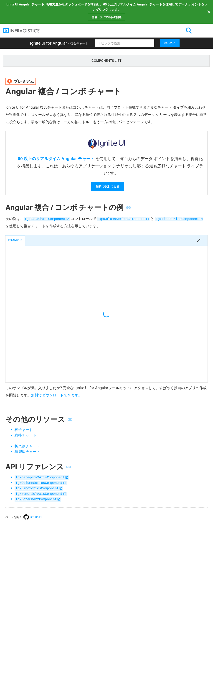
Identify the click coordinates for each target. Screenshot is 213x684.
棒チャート (24, 429)
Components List (106, 60)
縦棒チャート (25, 435)
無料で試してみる (107, 186)
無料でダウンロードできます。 (56, 395)
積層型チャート (27, 451)
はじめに (169, 43)
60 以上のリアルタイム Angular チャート (56, 158)
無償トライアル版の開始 (106, 17)
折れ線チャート (27, 446)
